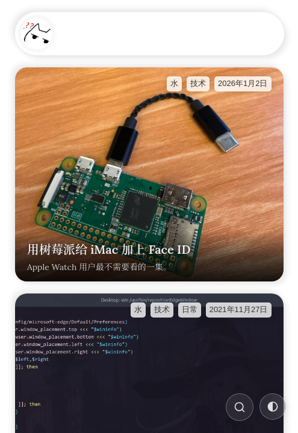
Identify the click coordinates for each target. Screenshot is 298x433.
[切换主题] (272, 406)
